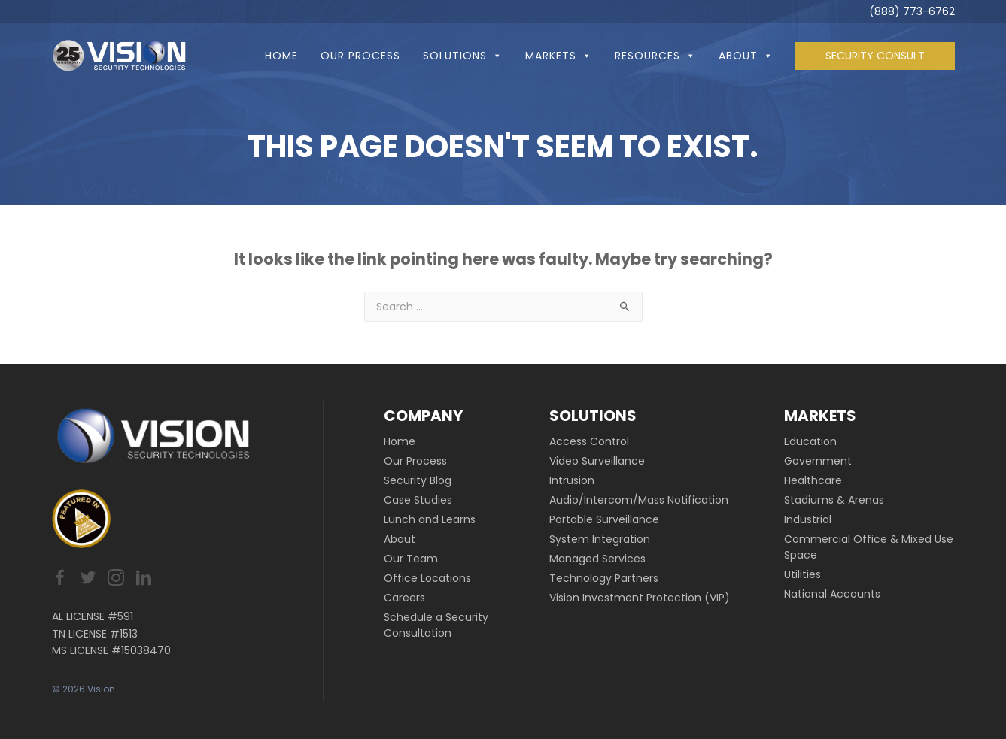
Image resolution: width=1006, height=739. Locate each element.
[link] (457, 442)
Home (281, 55)
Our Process (360, 55)
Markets (558, 55)
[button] (495, 55)
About (746, 55)
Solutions (463, 55)
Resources (655, 55)
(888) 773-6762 (912, 11)
